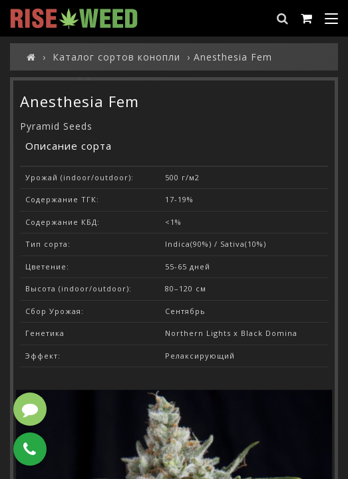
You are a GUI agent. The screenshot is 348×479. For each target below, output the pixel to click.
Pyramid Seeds (56, 126)
